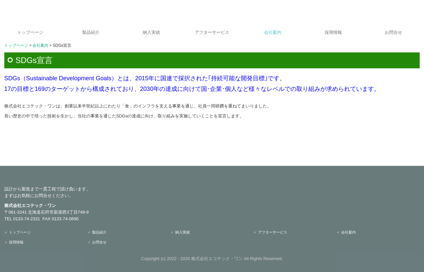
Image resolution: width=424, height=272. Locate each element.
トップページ (30, 32)
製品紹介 (90, 32)
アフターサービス (212, 32)
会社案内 (272, 32)
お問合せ (393, 32)
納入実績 (151, 32)
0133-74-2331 (26, 218)
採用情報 (333, 32)
